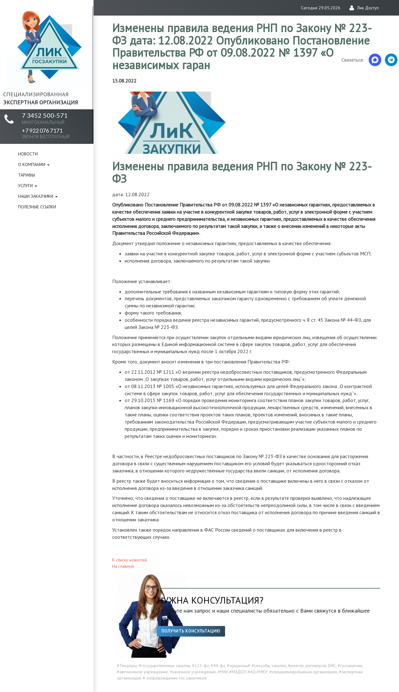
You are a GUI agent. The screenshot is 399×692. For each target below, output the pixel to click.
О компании (34, 164)
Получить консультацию (190, 631)
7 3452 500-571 (45, 118)
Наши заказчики (38, 196)
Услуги (27, 185)
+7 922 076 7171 (46, 133)
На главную (123, 566)
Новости (28, 154)
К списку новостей (129, 560)
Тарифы (26, 175)
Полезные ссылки (37, 207)
